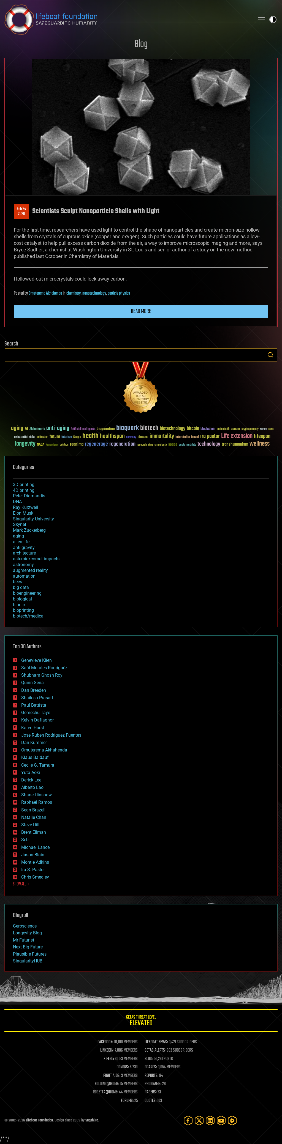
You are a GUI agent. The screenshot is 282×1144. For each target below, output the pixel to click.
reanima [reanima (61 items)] (76, 444)
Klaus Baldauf (35, 757)
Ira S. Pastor (33, 869)
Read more (141, 311)
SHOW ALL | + (21, 884)
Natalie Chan (33, 817)
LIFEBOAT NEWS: (156, 1042)
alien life (21, 541)
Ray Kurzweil (25, 507)
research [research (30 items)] (142, 445)
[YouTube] (221, 1120)
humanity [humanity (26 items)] (131, 437)
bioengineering (27, 593)
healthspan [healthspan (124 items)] (112, 436)
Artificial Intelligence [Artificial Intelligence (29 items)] (83, 429)
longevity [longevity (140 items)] (25, 444)
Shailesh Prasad (37, 697)
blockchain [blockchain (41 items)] (207, 429)
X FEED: (109, 1059)
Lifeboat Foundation (39, 1120)
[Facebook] (188, 1120)
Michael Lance (35, 847)
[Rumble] (232, 1120)
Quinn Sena (32, 682)
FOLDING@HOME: (107, 1084)
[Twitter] (199, 1120)
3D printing (23, 484)
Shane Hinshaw (36, 794)
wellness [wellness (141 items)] (260, 444)
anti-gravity (24, 547)
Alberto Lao (32, 787)
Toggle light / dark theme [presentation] (272, 19)
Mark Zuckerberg (29, 530)
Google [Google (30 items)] (77, 437)
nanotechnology (94, 293)
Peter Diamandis (29, 495)
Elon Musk (23, 513)
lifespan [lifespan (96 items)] (262, 436)
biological (22, 599)
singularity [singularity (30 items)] (160, 445)
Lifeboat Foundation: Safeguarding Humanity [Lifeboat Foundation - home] (127, 19)
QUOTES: (150, 1100)
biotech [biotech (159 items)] (149, 428)
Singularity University (33, 519)
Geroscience (25, 926)
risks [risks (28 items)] (150, 444)
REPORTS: (151, 1075)
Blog (141, 44)
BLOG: (149, 1059)
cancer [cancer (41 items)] (235, 429)
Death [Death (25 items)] (270, 429)
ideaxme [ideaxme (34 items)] (143, 437)
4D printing (23, 490)
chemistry (73, 293)
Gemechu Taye (35, 712)
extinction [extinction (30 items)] (42, 437)
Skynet (19, 524)
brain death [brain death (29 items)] (223, 429)
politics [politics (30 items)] (64, 445)
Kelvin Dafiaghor (37, 720)
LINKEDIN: (107, 1050)
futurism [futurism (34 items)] (66, 437)
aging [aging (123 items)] (17, 428)
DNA (17, 501)
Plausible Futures (30, 954)
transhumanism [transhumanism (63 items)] (235, 444)
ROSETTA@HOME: (105, 1092)
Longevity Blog (27, 932)
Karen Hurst (32, 727)
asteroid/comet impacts (36, 558)
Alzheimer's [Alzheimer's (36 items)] (37, 429)
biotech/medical (29, 616)
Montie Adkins (35, 862)
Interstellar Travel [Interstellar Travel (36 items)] (187, 437)
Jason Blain (32, 854)
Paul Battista (33, 705)
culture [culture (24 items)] (263, 429)
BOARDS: (151, 1067)
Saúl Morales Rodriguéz (44, 667)
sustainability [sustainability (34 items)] (187, 445)
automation (24, 576)
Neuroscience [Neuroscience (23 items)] (52, 445)
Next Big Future (28, 947)
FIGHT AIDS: (111, 1075)
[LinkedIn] (210, 1120)
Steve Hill (30, 824)
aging (18, 536)
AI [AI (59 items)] (26, 429)
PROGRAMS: (153, 1084)
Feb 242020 (21, 211)
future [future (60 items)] (55, 436)
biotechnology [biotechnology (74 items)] (172, 429)
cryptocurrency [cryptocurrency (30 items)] (250, 429)
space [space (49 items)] (172, 444)
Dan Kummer (34, 742)
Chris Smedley (35, 877)
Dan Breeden (33, 690)
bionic (19, 604)
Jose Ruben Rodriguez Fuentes (51, 735)
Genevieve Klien (36, 660)
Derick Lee (31, 780)
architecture (24, 553)
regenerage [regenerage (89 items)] (96, 444)
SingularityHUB (27, 961)
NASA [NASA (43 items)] (40, 445)
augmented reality (30, 570)
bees (17, 581)
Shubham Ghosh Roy (42, 675)
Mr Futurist (23, 940)
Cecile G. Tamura (37, 765)
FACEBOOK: (105, 1042)
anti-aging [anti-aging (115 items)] (57, 428)
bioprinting (23, 610)
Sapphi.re (91, 1120)
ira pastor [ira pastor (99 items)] (210, 436)
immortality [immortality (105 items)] (162, 436)
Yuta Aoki (30, 772)
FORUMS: (127, 1100)
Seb (25, 839)
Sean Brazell (33, 810)
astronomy (23, 564)
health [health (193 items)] (90, 436)
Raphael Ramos (36, 802)
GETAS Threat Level (141, 1021)
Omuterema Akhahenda (45, 293)
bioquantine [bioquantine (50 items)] (106, 428)
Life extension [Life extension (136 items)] (237, 436)
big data (21, 587)
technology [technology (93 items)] (208, 444)
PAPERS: (151, 1092)
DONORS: (122, 1067)
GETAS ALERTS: (155, 1050)
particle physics (119, 293)
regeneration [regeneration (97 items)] (122, 444)
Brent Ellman (33, 832)
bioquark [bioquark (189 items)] (127, 428)
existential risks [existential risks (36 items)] (24, 437)
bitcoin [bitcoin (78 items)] (193, 429)
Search (270, 354)
